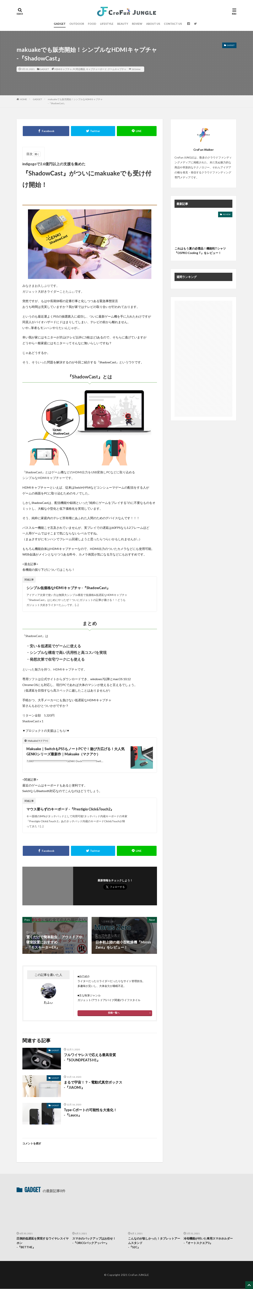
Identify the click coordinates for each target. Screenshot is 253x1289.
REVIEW (137, 23)
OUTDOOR (76, 23)
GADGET (60, 23)
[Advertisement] (203, 359)
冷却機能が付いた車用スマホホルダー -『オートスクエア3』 (208, 1241)
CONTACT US (173, 23)
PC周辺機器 (79, 69)
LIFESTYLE (106, 23)
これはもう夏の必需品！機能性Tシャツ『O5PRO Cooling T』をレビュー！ (200, 251)
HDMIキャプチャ (63, 69)
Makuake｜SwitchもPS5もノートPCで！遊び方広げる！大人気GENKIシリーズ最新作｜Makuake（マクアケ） (75, 751)
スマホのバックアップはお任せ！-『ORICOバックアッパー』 (94, 1241)
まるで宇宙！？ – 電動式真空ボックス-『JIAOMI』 (93, 1085)
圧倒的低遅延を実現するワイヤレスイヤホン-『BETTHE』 (43, 1243)
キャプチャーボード (96, 69)
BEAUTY (122, 23)
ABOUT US (153, 23)
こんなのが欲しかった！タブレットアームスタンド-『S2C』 (154, 1243)
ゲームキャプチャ (117, 69)
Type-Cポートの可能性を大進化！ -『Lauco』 (90, 1112)
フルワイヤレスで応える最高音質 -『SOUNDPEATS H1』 (90, 1057)
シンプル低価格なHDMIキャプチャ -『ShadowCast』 (68, 588)
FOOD (92, 23)
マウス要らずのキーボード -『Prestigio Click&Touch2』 (70, 809)
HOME (23, 99)
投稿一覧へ (114, 1012)
